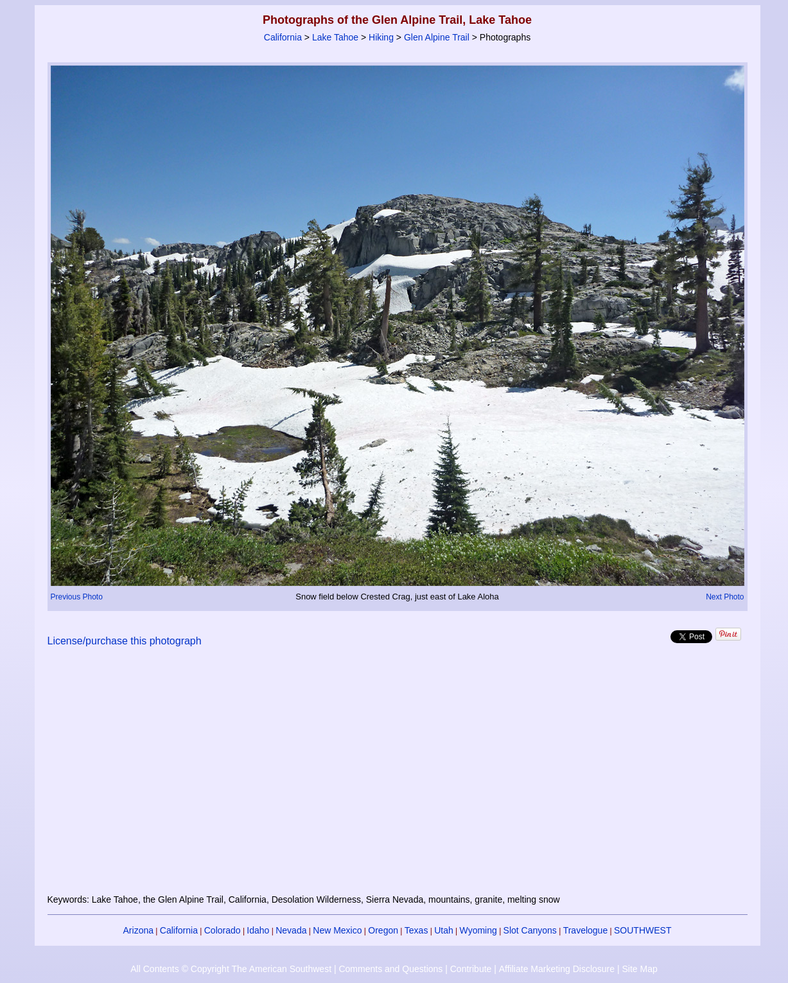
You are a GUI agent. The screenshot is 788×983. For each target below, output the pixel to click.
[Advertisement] (398, 778)
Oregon (383, 930)
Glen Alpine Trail (436, 37)
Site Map (639, 969)
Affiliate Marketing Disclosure (557, 969)
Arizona (138, 930)
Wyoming (478, 930)
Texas (416, 930)
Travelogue (585, 930)
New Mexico (337, 930)
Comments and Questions (390, 969)
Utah (443, 930)
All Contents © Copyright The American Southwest (230, 969)
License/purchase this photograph (125, 640)
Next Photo (725, 596)
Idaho (258, 930)
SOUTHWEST (642, 930)
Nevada (291, 930)
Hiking (381, 37)
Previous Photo (77, 596)
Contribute (471, 969)
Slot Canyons (530, 930)
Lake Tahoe (335, 37)
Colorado (222, 930)
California (283, 37)
